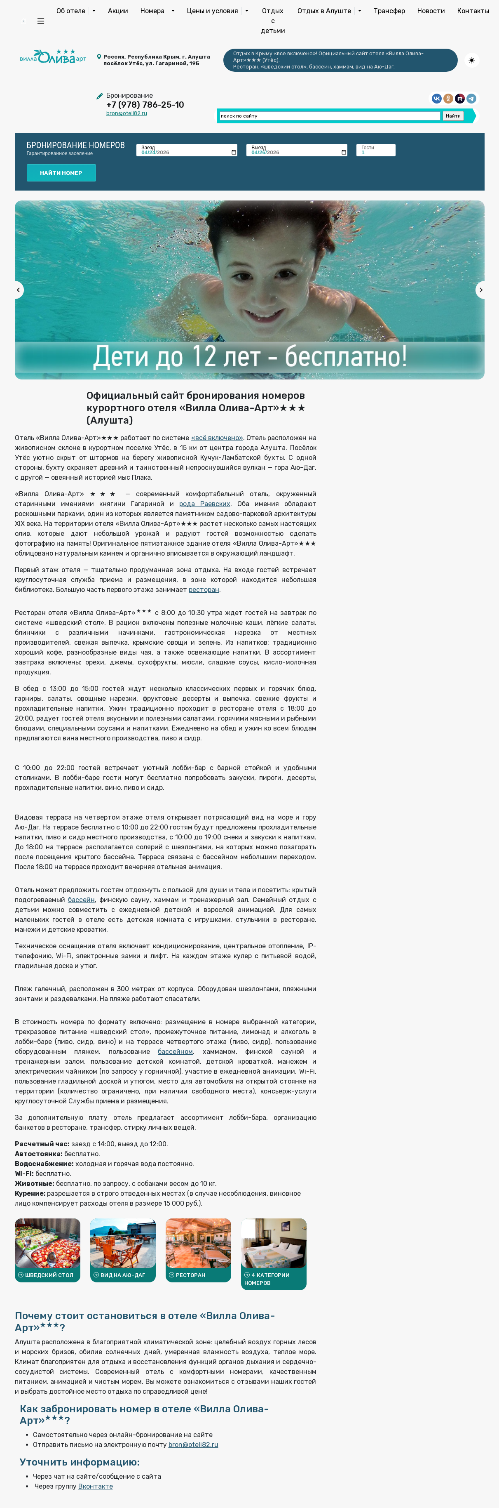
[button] (40, 21)
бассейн (81, 900)
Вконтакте (95, 1486)
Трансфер (389, 11)
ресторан (204, 590)
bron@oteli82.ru (126, 113)
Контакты (473, 11)
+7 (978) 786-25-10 (145, 105)
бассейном (175, 1052)
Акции (118, 11)
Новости (431, 11)
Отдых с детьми (273, 21)
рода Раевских (204, 504)
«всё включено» (217, 438)
